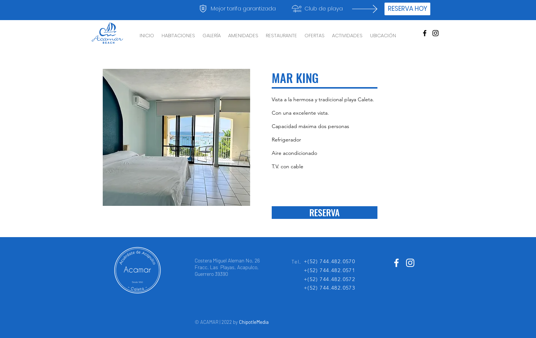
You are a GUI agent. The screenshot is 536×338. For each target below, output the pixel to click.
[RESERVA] (324, 212)
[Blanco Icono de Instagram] (410, 262)
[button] (176, 137)
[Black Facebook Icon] (425, 33)
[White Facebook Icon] (396, 262)
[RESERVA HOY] (407, 9)
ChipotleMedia (254, 322)
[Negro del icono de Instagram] (435, 33)
